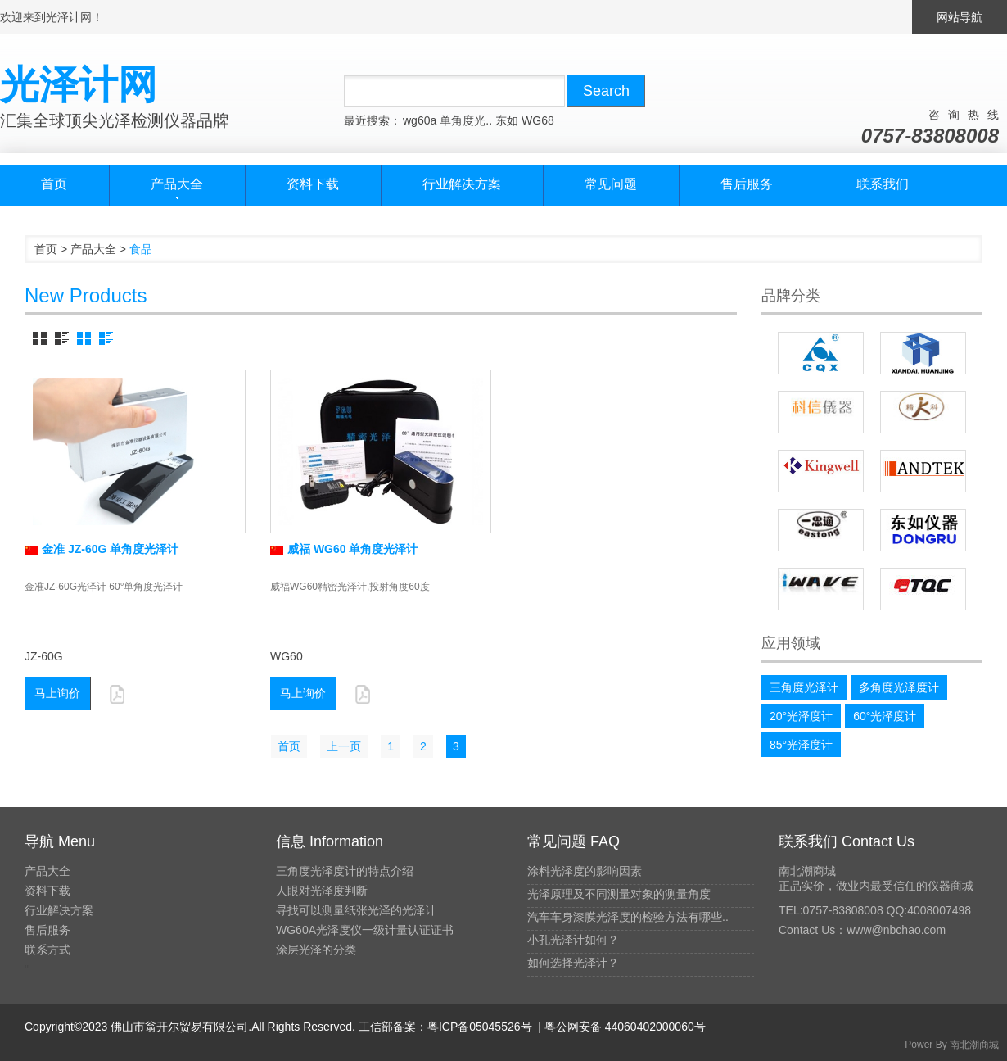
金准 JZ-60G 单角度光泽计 (101, 548)
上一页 (344, 746)
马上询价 (57, 693)
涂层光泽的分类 (316, 949)
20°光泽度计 (801, 716)
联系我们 (882, 184)
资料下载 (313, 184)
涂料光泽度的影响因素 (584, 870)
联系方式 (47, 949)
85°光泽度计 (801, 744)
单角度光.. (466, 120)
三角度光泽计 (804, 687)
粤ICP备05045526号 (479, 1026)
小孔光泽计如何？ (573, 939)
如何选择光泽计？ (573, 962)
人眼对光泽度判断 (322, 890)
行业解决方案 (461, 184)
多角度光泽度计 (899, 687)
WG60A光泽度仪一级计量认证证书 (365, 929)
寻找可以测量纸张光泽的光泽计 (356, 910)
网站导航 (959, 17)
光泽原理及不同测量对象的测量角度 (619, 893)
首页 (54, 184)
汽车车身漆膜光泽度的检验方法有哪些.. (628, 916)
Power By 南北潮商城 (952, 1044)
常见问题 (611, 184)
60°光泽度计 (884, 716)
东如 (506, 120)
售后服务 (746, 184)
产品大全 (93, 249)
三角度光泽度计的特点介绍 (344, 870)
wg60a (419, 120)
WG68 (538, 120)
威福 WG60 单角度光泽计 (344, 548)
